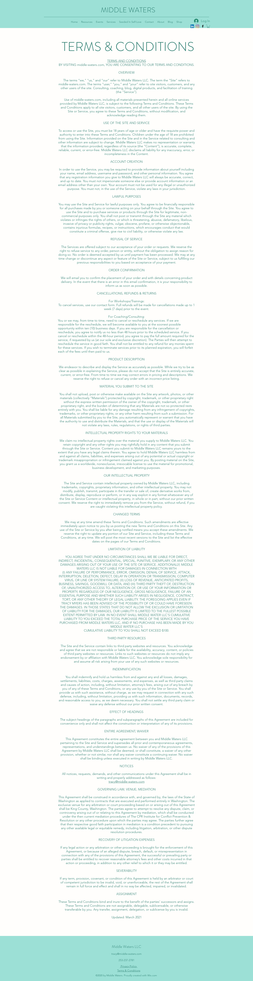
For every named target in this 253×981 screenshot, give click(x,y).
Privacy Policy (128, 966)
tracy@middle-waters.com (127, 782)
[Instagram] (197, 26)
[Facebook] (203, 26)
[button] (208, 26)
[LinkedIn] (192, 26)
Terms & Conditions (128, 970)
